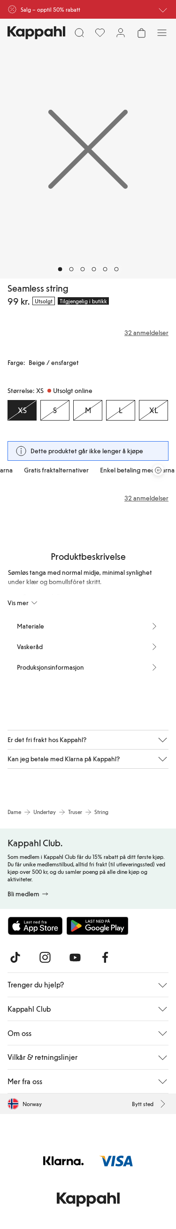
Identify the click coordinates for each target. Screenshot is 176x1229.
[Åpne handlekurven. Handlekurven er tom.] (141, 32)
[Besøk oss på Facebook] (105, 957)
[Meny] (162, 32)
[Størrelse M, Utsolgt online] (87, 410)
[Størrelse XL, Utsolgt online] (153, 410)
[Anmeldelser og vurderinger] (88, 332)
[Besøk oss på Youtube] (75, 957)
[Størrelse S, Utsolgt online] (54, 410)
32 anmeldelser (146, 498)
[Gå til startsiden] (36, 32)
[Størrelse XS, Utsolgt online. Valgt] (22, 410)
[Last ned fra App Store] (35, 925)
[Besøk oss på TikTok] (15, 957)
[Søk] (79, 32)
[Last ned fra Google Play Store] (98, 925)
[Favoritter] (100, 32)
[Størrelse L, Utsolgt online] (120, 410)
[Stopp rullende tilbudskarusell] (158, 470)
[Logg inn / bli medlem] (120, 32)
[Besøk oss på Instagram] (45, 957)
